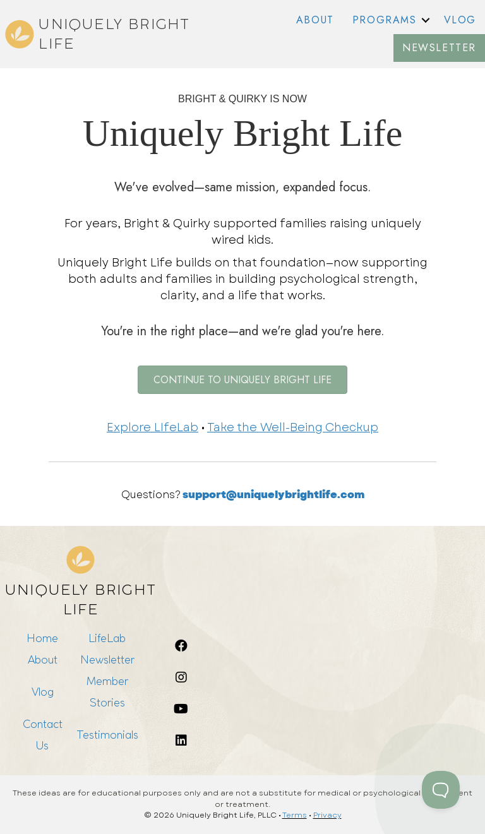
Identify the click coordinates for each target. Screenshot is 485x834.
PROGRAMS (384, 20)
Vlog (43, 691)
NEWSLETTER (439, 47)
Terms (294, 815)
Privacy (327, 815)
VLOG (460, 20)
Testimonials (107, 734)
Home (42, 638)
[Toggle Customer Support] (441, 790)
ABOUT (315, 20)
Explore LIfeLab (152, 427)
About (42, 659)
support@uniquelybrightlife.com (273, 494)
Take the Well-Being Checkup (292, 427)
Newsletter (107, 659)
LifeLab (107, 638)
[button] (425, 20)
